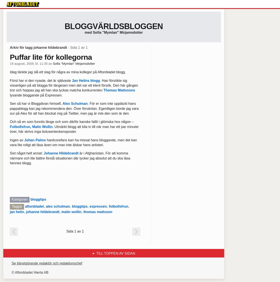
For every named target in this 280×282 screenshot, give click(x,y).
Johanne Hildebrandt (61, 153)
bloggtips (38, 199)
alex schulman (58, 206)
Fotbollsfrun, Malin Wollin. (32, 127)
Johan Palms (35, 140)
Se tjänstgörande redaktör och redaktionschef (47, 263)
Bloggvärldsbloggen (114, 26)
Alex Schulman (75, 103)
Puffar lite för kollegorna (51, 57)
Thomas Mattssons (119, 90)
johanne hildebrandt (43, 212)
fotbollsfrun (118, 206)
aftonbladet (34, 206)
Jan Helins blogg (86, 80)
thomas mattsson (97, 212)
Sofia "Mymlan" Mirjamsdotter (74, 63)
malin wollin (71, 212)
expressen (98, 206)
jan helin (17, 212)
